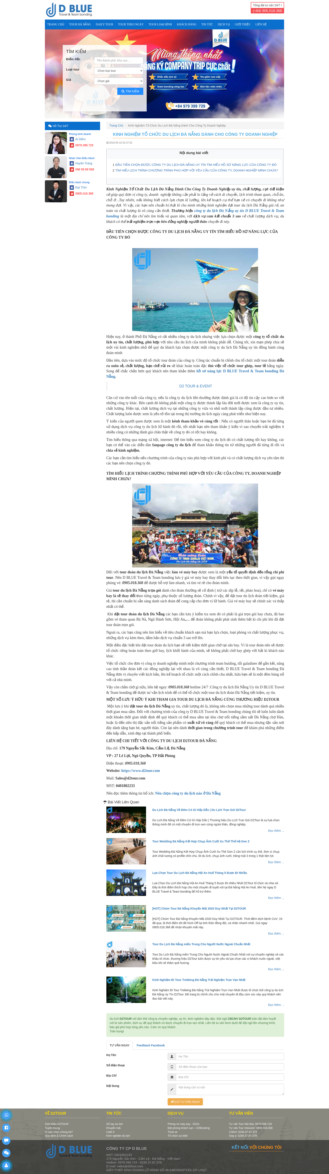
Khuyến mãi (113, 1128)
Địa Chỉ (111, 1075)
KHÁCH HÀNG (187, 24)
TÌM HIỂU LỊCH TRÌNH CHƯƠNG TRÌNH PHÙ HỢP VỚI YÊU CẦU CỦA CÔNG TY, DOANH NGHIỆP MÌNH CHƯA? (196, 170)
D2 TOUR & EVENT (195, 386)
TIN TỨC (207, 24)
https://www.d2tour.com (140, 771)
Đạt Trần (78, 187)
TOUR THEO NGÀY (131, 24)
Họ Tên (111, 1055)
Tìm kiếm (130, 91)
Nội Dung (112, 1086)
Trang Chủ (55, 24)
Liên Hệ (261, 24)
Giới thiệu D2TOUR (56, 1124)
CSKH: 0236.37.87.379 (243, 1131)
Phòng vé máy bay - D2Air (184, 1124)
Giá (68, 79)
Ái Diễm (78, 139)
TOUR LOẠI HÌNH (160, 24)
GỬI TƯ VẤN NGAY (185, 1101)
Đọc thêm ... (276, 830)
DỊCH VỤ (224, 24)
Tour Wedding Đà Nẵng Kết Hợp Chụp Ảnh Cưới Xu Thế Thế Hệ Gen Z (200, 841)
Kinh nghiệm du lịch (118, 1135)
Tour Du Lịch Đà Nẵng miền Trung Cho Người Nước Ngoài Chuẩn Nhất (201, 944)
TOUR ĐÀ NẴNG (80, 24)
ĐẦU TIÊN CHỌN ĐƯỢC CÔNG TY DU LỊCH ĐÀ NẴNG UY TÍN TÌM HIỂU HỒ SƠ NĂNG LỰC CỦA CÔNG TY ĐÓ (196, 164)
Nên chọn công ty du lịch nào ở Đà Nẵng (188, 793)
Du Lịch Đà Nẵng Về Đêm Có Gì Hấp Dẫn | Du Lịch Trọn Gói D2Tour (199, 810)
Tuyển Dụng (52, 1128)
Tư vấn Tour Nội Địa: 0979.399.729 (250, 1124)
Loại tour (73, 69)
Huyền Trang (81, 163)
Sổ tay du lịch (114, 1124)
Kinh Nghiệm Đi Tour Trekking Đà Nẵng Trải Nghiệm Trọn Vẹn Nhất (198, 980)
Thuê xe (173, 1131)
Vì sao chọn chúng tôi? (59, 1131)
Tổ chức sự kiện (178, 1135)
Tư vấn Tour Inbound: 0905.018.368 (251, 1128)
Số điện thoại (115, 1065)
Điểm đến (73, 59)
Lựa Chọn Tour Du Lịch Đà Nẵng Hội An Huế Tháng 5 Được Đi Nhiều (199, 873)
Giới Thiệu (243, 24)
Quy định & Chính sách (59, 1135)
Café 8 (110, 1131)
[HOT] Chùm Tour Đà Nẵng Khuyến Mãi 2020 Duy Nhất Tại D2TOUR (199, 908)
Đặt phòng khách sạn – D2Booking (189, 1128)
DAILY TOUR (104, 24)
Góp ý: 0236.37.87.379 (243, 1135)
